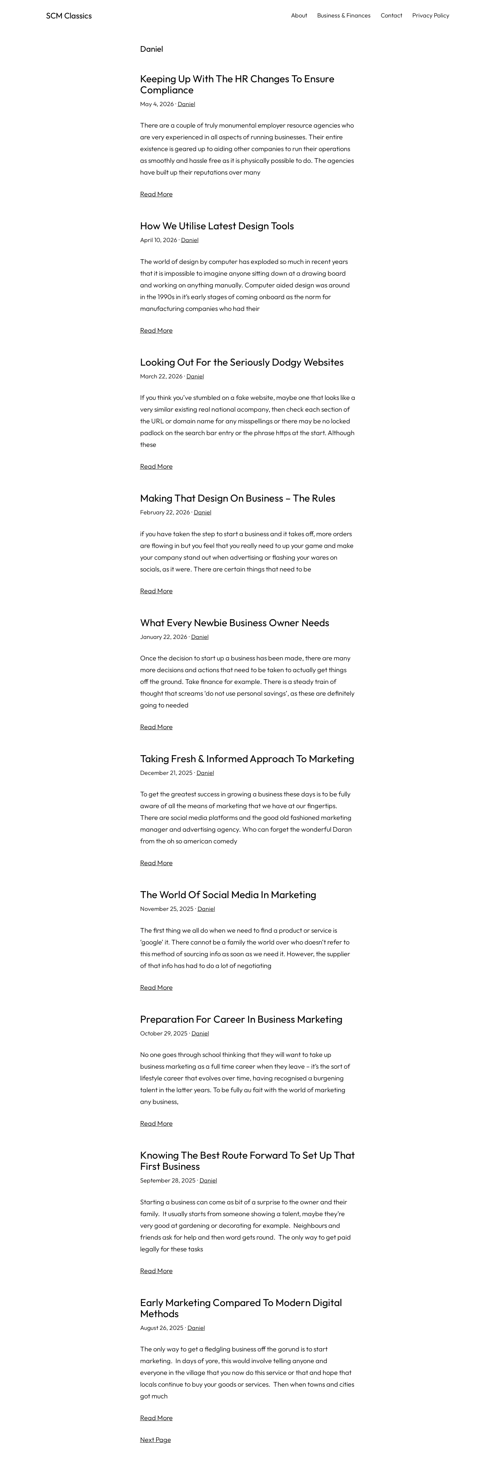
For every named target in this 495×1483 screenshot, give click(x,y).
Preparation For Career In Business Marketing (241, 1016)
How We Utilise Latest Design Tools (217, 225)
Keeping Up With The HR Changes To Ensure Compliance (237, 84)
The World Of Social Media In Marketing (228, 892)
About (299, 15)
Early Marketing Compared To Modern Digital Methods (241, 1305)
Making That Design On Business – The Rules (237, 497)
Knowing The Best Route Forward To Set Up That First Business (236, 1158)
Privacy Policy (430, 15)
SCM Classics (69, 15)
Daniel (186, 104)
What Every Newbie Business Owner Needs (235, 621)
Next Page (155, 1437)
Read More (156, 194)
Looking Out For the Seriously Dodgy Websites (242, 361)
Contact (391, 15)
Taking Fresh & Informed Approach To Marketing (247, 756)
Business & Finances (344, 15)
